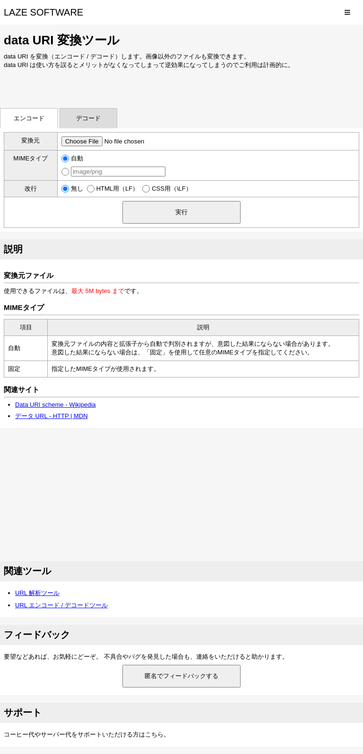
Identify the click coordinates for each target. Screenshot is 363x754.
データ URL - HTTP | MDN (51, 415)
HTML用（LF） (117, 188)
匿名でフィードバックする (181, 675)
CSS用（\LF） (172, 188)
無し (77, 188)
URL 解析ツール (37, 592)
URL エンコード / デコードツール (61, 605)
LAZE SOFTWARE (43, 12)
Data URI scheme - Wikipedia (55, 404)
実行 (181, 212)
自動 (77, 158)
